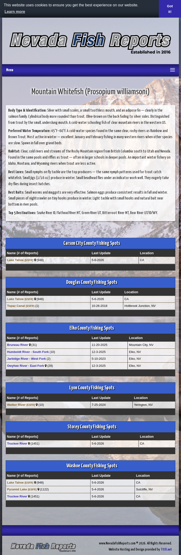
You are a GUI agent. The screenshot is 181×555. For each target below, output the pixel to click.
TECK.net (166, 549)
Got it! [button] (170, 9)
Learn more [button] (14, 12)
